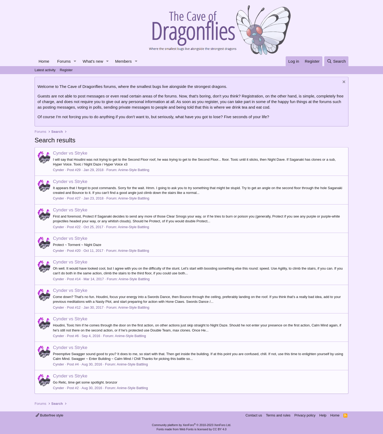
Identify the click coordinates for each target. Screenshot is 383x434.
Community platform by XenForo (191, 425)
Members (123, 61)
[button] (75, 61)
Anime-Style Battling (133, 170)
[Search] (336, 61)
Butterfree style (49, 415)
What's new (93, 61)
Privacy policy (304, 415)
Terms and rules (278, 415)
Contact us (253, 415)
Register (66, 70)
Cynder (58, 170)
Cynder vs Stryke (70, 153)
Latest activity (45, 70)
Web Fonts (187, 429)
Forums (64, 61)
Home (44, 61)
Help (323, 415)
